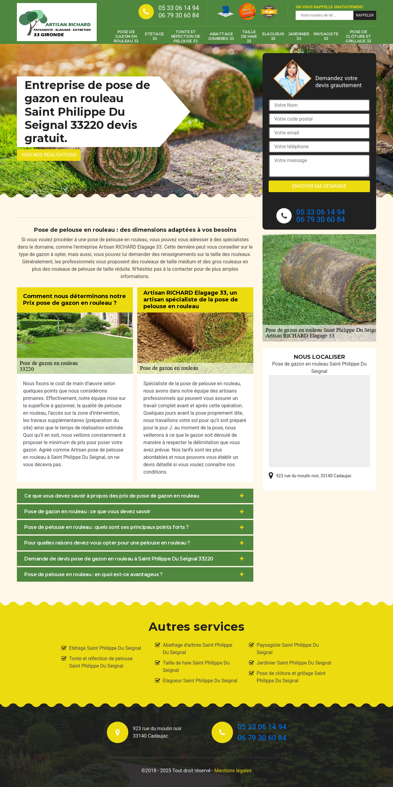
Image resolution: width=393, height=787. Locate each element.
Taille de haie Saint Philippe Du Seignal (196, 666)
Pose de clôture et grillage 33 (358, 36)
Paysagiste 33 (325, 36)
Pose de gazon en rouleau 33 (126, 36)
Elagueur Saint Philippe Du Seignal (200, 681)
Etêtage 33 (154, 36)
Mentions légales (232, 770)
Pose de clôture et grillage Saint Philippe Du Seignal (291, 677)
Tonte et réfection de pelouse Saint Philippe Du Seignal (101, 662)
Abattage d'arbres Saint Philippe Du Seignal (197, 648)
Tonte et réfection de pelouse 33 (185, 36)
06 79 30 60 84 (178, 15)
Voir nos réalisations (49, 155)
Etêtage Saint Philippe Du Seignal (105, 648)
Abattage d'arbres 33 (221, 36)
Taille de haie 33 (249, 36)
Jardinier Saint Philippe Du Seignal (294, 663)
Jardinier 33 (298, 36)
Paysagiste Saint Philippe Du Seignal (288, 648)
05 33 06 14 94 (178, 8)
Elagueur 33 (273, 36)
